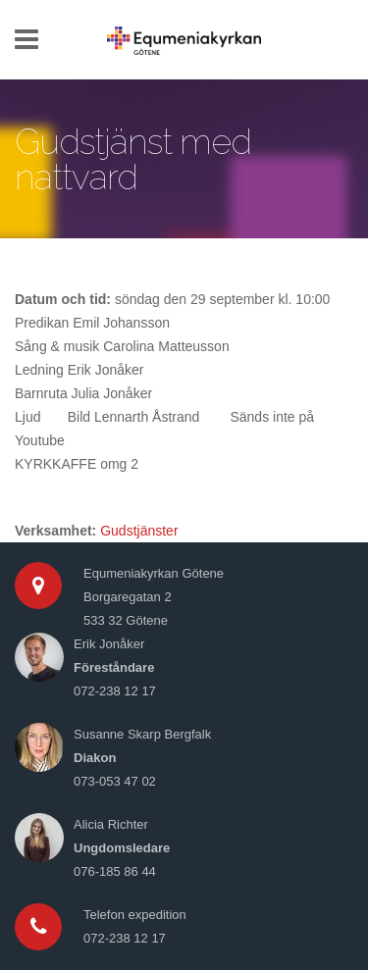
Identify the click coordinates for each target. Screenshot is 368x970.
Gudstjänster (139, 530)
